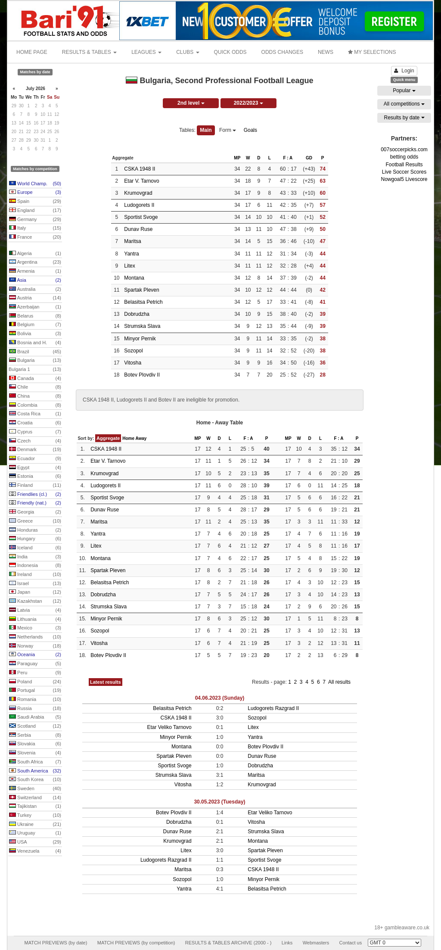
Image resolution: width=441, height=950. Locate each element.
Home (128, 438)
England (35, 210)
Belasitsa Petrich (143, 302)
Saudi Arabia (35, 717)
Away (140, 438)
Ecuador (35, 458)
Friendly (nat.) (35, 503)
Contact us (350, 942)
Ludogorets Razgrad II (273, 708)
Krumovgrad (138, 193)
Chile (35, 387)
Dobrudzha (136, 314)
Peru (35, 673)
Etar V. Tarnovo (141, 181)
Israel (35, 583)
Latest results (105, 682)
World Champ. (35, 184)
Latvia (35, 610)
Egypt (35, 467)
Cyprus (35, 432)
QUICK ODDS (230, 52)
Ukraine (35, 824)
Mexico (35, 628)
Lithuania (35, 619)
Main (205, 130)
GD (309, 158)
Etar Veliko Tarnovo (169, 727)
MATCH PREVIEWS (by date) (55, 942)
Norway (35, 646)
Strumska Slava (142, 326)
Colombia (35, 405)
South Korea (35, 779)
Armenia (35, 271)
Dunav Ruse (138, 229)
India (35, 557)
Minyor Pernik (139, 339)
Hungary (35, 539)
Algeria (35, 253)
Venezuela (35, 851)
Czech (35, 441)
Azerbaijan (35, 307)
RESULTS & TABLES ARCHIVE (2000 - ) (228, 942)
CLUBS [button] (187, 52)
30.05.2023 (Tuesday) (219, 802)
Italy (35, 228)
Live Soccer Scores (404, 172)
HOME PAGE (31, 52)
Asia (35, 280)
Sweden (35, 788)
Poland (35, 682)
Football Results (403, 165)
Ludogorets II (139, 205)
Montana (134, 278)
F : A (287, 158)
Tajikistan (35, 806)
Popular (404, 90)
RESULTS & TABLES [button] (89, 52)
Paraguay (35, 663)
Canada (35, 378)
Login (404, 71)
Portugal (35, 690)
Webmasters (316, 942)
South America (35, 771)
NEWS (325, 52)
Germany (35, 219)
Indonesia (35, 565)
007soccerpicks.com (404, 149)
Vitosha (132, 363)
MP (237, 158)
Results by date (404, 118)
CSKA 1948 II (139, 169)
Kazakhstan (35, 601)
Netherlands (35, 637)
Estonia (35, 476)
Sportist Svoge (141, 217)
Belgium (35, 324)
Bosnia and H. (35, 343)
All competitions (404, 104)
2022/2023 (248, 103)
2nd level (191, 103)
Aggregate (108, 438)
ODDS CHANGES (282, 52)
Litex (129, 266)
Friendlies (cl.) (35, 494)
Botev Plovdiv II (142, 375)
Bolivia (35, 333)
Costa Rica (35, 414)
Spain (35, 201)
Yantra (131, 254)
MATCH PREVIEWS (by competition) (136, 942)
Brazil (35, 352)
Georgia (35, 512)
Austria (35, 298)
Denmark (35, 449)
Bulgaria (35, 360)
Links (287, 942)
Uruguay (35, 833)
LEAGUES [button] (146, 52)
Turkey (35, 815)
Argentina (35, 262)
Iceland (35, 548)
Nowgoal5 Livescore (404, 179)
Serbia (35, 735)
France (35, 237)
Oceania (35, 654)
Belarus (35, 316)
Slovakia (35, 744)
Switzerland (35, 797)
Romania (35, 699)
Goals (250, 130)
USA (35, 842)
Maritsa (132, 241)
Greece (35, 521)
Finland (35, 485)
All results (339, 682)
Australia (35, 289)
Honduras (35, 530)
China (35, 396)
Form (227, 130)
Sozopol (133, 351)
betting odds (404, 157)
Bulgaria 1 (35, 369)
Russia (35, 708)
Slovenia (35, 753)
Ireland (35, 574)
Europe (35, 192)
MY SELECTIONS (372, 52)
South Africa (35, 762)
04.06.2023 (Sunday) (220, 698)
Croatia (35, 423)
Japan (35, 592)
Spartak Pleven (141, 290)
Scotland (35, 726)
